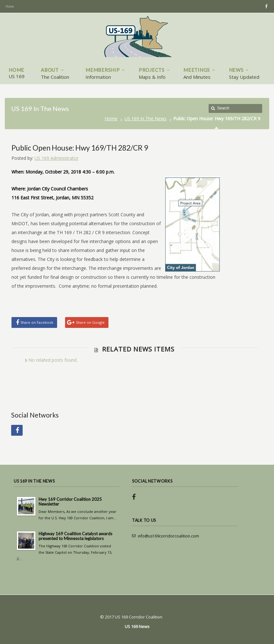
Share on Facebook (36, 322)
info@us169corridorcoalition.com (168, 536)
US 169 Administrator (56, 158)
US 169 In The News (145, 118)
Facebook (265, 6)
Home (111, 118)
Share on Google (90, 322)
